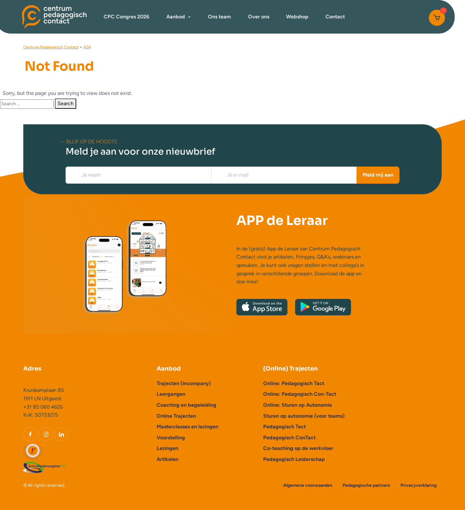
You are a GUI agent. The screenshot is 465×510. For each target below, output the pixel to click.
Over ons (258, 17)
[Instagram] (46, 434)
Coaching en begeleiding (186, 405)
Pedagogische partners (366, 485)
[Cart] (437, 18)
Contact (335, 17)
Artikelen (167, 459)
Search (65, 103)
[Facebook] (30, 434)
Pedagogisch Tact (284, 426)
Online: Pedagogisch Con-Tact (299, 394)
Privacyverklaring (418, 485)
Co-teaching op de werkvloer (298, 448)
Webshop (297, 17)
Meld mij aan (378, 175)
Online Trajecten (176, 416)
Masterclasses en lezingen (187, 426)
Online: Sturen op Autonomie (297, 405)
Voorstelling (171, 437)
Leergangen (171, 394)
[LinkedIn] (61, 434)
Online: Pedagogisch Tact (293, 383)
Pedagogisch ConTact (289, 437)
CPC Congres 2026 (126, 17)
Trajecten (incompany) (184, 383)
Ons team (219, 17)
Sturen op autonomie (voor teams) (304, 416)
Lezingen (167, 448)
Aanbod (175, 17)
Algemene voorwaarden (307, 485)
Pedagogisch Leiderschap (294, 459)
